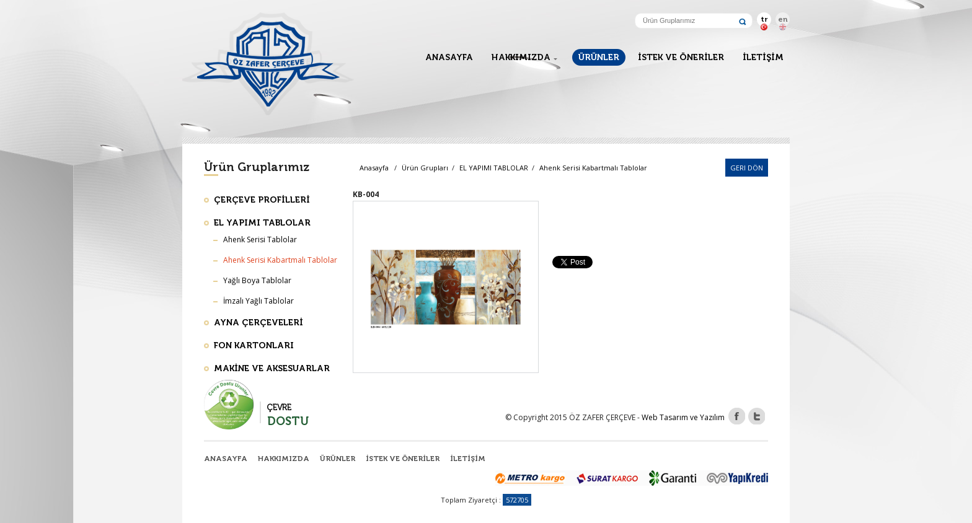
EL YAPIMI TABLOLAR (494, 167)
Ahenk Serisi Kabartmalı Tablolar (593, 167)
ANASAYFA (449, 57)
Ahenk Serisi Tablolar (260, 239)
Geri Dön (746, 167)
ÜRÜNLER (598, 57)
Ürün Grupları (425, 167)
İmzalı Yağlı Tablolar (258, 301)
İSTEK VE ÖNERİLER (681, 57)
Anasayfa (374, 167)
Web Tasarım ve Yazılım (683, 417)
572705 (517, 499)
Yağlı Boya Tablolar (257, 280)
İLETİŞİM (763, 57)
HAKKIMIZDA (521, 57)
